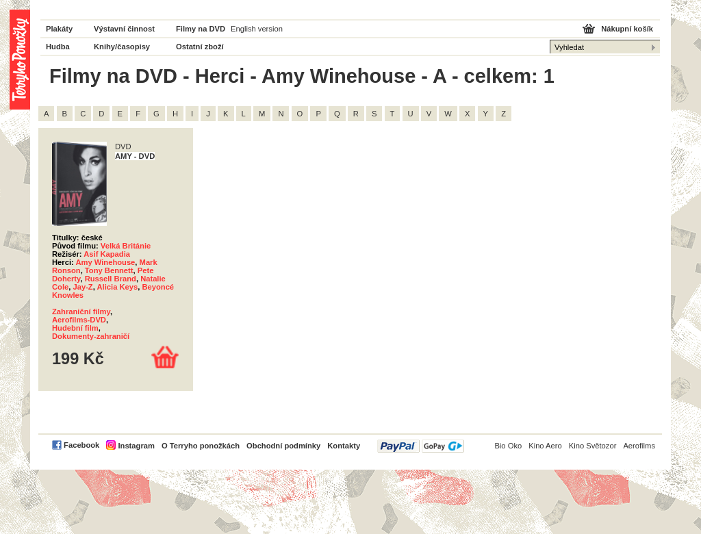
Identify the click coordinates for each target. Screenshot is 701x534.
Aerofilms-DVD (79, 320)
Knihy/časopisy (122, 46)
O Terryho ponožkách (201, 446)
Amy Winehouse (105, 262)
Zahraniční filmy (81, 311)
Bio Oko (508, 446)
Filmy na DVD (200, 29)
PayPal (420, 446)
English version (257, 29)
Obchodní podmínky (283, 446)
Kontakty (343, 446)
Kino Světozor (593, 446)
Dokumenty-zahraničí (90, 336)
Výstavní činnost (124, 29)
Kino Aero (545, 446)
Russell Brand (110, 279)
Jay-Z (82, 287)
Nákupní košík (627, 29)
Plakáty (59, 29)
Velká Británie (126, 246)
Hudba (58, 46)
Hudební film (75, 328)
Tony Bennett (109, 270)
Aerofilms (639, 446)
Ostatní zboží (200, 46)
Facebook (81, 445)
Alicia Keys (117, 287)
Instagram (136, 446)
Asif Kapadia (107, 254)
